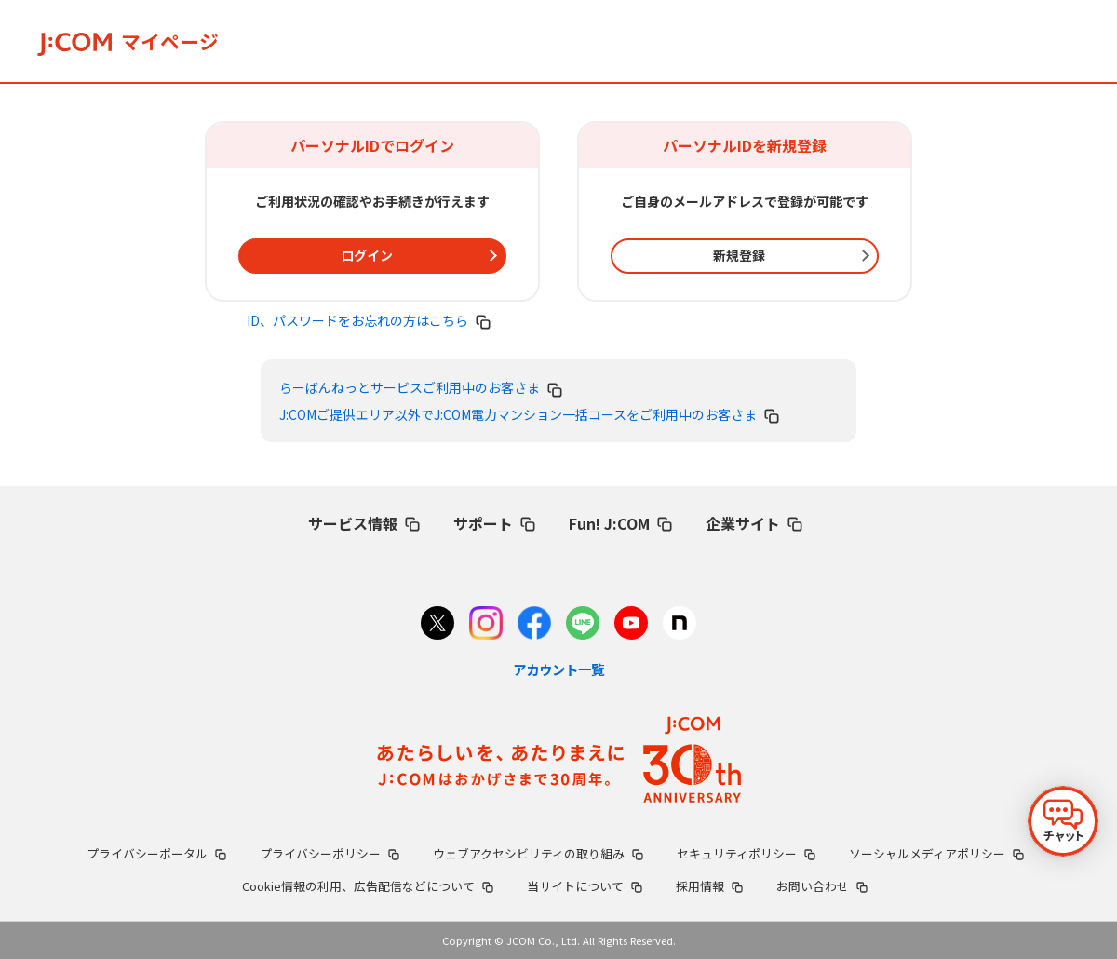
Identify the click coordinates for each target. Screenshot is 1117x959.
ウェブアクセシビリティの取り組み (538, 853)
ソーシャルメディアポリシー (936, 853)
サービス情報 (364, 523)
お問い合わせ (822, 886)
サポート (494, 523)
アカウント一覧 (558, 669)
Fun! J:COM (620, 523)
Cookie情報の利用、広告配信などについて (367, 886)
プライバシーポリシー (329, 853)
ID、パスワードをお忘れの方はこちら (369, 320)
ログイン (367, 255)
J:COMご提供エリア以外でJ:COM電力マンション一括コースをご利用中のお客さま (529, 414)
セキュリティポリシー (746, 853)
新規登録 (739, 255)
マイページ (128, 41)
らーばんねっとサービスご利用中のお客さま (420, 387)
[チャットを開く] (1063, 821)
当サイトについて (584, 886)
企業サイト (754, 523)
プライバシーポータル (156, 853)
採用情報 (709, 886)
